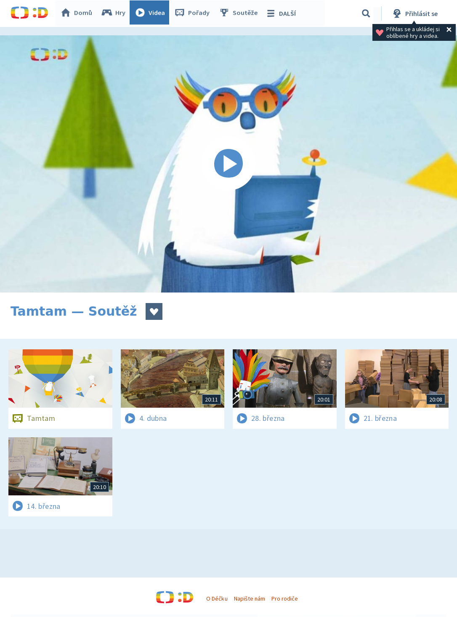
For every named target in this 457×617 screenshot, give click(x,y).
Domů (78, 13)
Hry (115, 13)
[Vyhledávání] (366, 13)
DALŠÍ (282, 13)
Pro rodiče (284, 598)
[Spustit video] (228, 164)
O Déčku (216, 598)
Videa (151, 13)
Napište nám (249, 598)
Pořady (194, 13)
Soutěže (240, 13)
